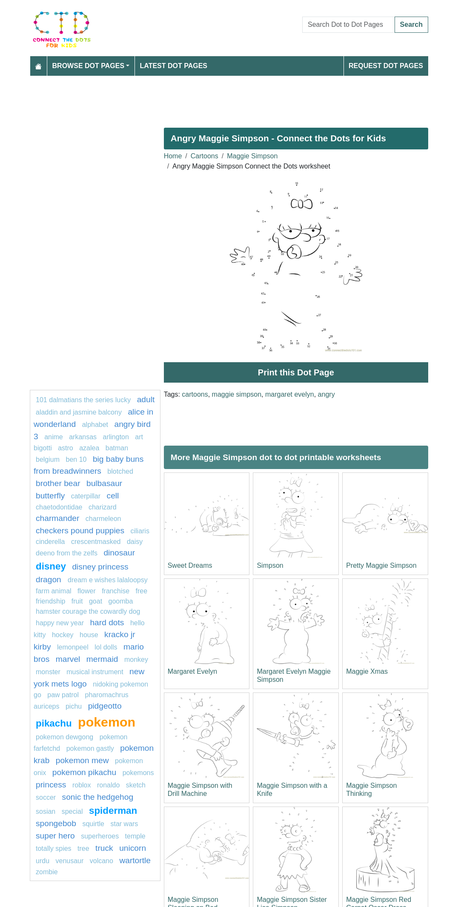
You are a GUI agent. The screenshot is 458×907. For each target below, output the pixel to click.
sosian (45, 811)
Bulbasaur (104, 483)
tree (83, 848)
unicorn (132, 848)
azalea (89, 448)
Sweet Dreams (190, 565)
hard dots (107, 622)
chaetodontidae (59, 507)
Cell (113, 495)
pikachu (54, 723)
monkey (136, 659)
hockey (63, 634)
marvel (68, 659)
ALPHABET (95, 424)
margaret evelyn (289, 394)
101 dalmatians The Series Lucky (83, 399)
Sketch (136, 785)
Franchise (115, 591)
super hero (55, 835)
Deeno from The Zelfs (66, 553)
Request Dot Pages (386, 65)
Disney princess (100, 566)
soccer (47, 797)
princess (51, 784)
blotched (120, 471)
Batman (117, 448)
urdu (42, 860)
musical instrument (94, 671)
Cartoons (204, 156)
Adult (146, 399)
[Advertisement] (229, 98)
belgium (48, 459)
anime (53, 437)
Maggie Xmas (367, 671)
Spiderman (113, 810)
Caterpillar (85, 496)
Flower (86, 591)
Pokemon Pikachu (84, 772)
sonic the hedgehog (98, 797)
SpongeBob (56, 823)
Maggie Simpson (252, 156)
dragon (49, 579)
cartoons (195, 394)
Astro (65, 448)
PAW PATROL (63, 694)
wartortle (135, 860)
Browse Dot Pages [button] (88, 65)
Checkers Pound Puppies (80, 530)
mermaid (102, 659)
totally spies (54, 848)
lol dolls (105, 647)
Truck (104, 848)
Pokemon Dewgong (64, 737)
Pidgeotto (105, 705)
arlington (116, 437)
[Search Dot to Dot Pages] (348, 25)
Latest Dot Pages (174, 65)
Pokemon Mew (82, 760)
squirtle (93, 823)
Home (173, 156)
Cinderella (50, 541)
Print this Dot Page (296, 372)
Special (72, 811)
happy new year (60, 623)
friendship (50, 601)
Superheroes (100, 836)
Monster (48, 671)
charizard (103, 507)
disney (51, 566)
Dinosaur (119, 552)
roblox (81, 785)
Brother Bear (58, 483)
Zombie (47, 872)
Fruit (77, 601)
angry (326, 394)
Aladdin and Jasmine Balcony (79, 412)
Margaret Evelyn (193, 671)
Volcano (101, 860)
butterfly (50, 495)
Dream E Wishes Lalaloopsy (108, 580)
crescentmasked (96, 541)
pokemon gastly (90, 748)
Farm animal (54, 591)
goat (95, 601)
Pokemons (138, 772)
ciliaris (139, 531)
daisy (135, 541)
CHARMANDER (57, 518)
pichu (74, 706)
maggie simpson (237, 394)
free (142, 591)
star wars (124, 823)
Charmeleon (103, 518)
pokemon (106, 722)
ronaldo (108, 785)
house (89, 634)
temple (135, 836)
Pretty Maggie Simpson (381, 565)
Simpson (270, 565)
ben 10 (76, 459)
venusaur (69, 860)
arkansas (83, 437)
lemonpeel (73, 647)
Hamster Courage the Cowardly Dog (88, 611)
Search (411, 24)
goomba (121, 601)
